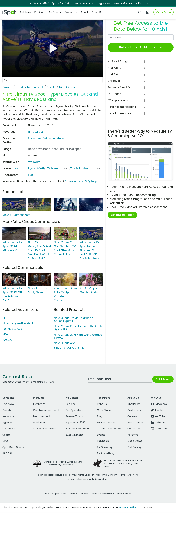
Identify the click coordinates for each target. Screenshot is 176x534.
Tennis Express (12, 329)
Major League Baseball (17, 323)
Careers (132, 416)
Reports (102, 404)
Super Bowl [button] (98, 12)
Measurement (41, 416)
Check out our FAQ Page (81, 181)
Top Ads (70, 404)
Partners (132, 435)
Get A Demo (163, 12)
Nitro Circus (36, 132)
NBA (5, 334)
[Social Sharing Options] (5, 79)
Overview (8, 404)
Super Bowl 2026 (75, 422)
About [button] (84, 12)
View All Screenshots (16, 215)
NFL (4, 318)
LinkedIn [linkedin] (157, 422)
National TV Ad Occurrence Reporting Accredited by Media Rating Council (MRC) (123, 463)
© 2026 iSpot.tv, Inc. (56, 493)
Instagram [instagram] (159, 428)
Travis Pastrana (80, 168)
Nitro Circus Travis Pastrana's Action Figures (73, 319)
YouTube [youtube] (157, 416)
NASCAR (7, 340)
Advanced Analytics (45, 428)
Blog (99, 416)
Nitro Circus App (64, 343)
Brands (6, 410)
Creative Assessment (46, 410)
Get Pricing (134, 447)
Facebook (34, 138)
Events (101, 435)
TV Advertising (105, 453)
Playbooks (103, 441)
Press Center (135, 422)
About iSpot (134, 404)
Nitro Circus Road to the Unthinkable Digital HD (78, 327)
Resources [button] (71, 12)
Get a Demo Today (122, 215)
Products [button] (39, 12)
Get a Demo (134, 441)
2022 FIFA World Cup (78, 428)
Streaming (8, 428)
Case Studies (104, 410)
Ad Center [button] (55, 12)
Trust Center (124, 493)
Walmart (34, 162)
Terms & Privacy (79, 493)
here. (135, 474)
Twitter (47, 138)
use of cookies (128, 507)
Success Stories (106, 422)
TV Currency (104, 447)
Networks (8, 416)
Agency (7, 422)
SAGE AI (7, 453)
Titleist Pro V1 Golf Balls (69, 348)
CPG (5, 441)
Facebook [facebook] (158, 404)
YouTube (58, 138)
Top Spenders (74, 410)
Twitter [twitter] (157, 410)
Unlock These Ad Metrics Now (140, 47)
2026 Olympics (74, 435)
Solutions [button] (25, 12)
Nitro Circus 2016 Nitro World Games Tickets (78, 336)
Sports (6, 435)
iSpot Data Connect (14, 447)
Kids (31, 175)
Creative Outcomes (109, 428)
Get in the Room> (135, 3)
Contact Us (134, 428)
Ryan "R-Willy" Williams (43, 168)
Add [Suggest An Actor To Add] (17, 168)
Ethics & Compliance (102, 493)
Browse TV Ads (74, 416)
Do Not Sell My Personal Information (87, 479)
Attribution (39, 422)
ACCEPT (149, 507)
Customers (134, 410)
